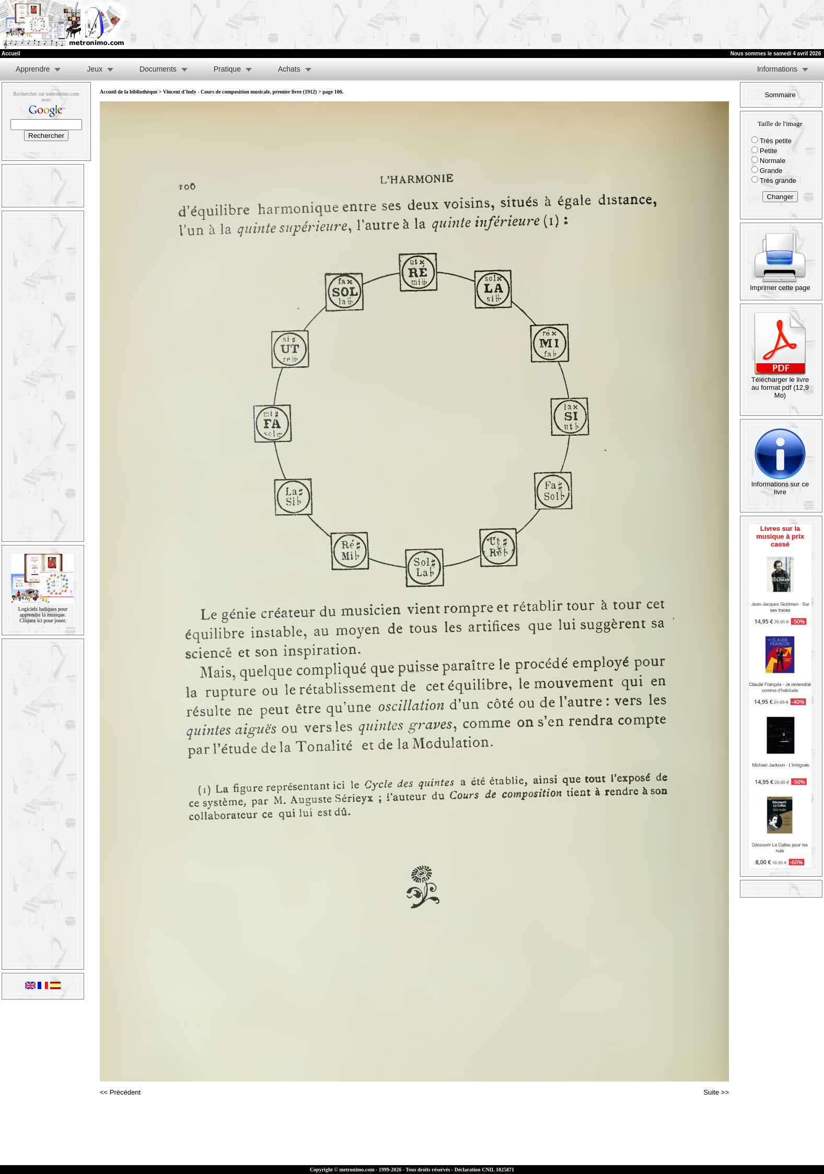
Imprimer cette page (780, 284)
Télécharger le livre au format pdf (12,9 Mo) (780, 384)
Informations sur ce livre (780, 485)
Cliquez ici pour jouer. (42, 620)
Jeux (94, 69)
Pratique (227, 69)
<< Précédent (120, 1092)
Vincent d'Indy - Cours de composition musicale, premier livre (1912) (240, 92)
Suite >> (716, 1092)
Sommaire (779, 95)
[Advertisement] (695, 24)
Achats (289, 69)
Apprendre (33, 69)
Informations (777, 69)
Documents (158, 69)
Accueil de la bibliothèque (128, 92)
